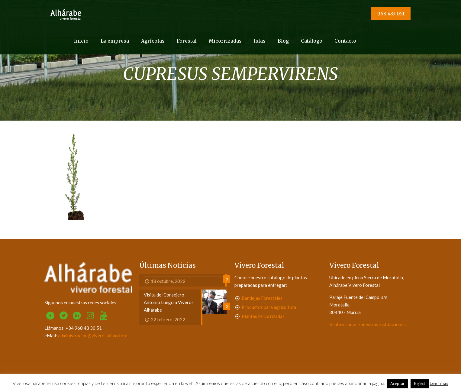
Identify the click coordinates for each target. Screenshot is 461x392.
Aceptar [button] (397, 383)
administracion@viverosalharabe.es (94, 335)
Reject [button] (419, 383)
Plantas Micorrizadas (263, 316)
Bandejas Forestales (262, 298)
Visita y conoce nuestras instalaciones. (368, 324)
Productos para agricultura (269, 307)
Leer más (439, 383)
